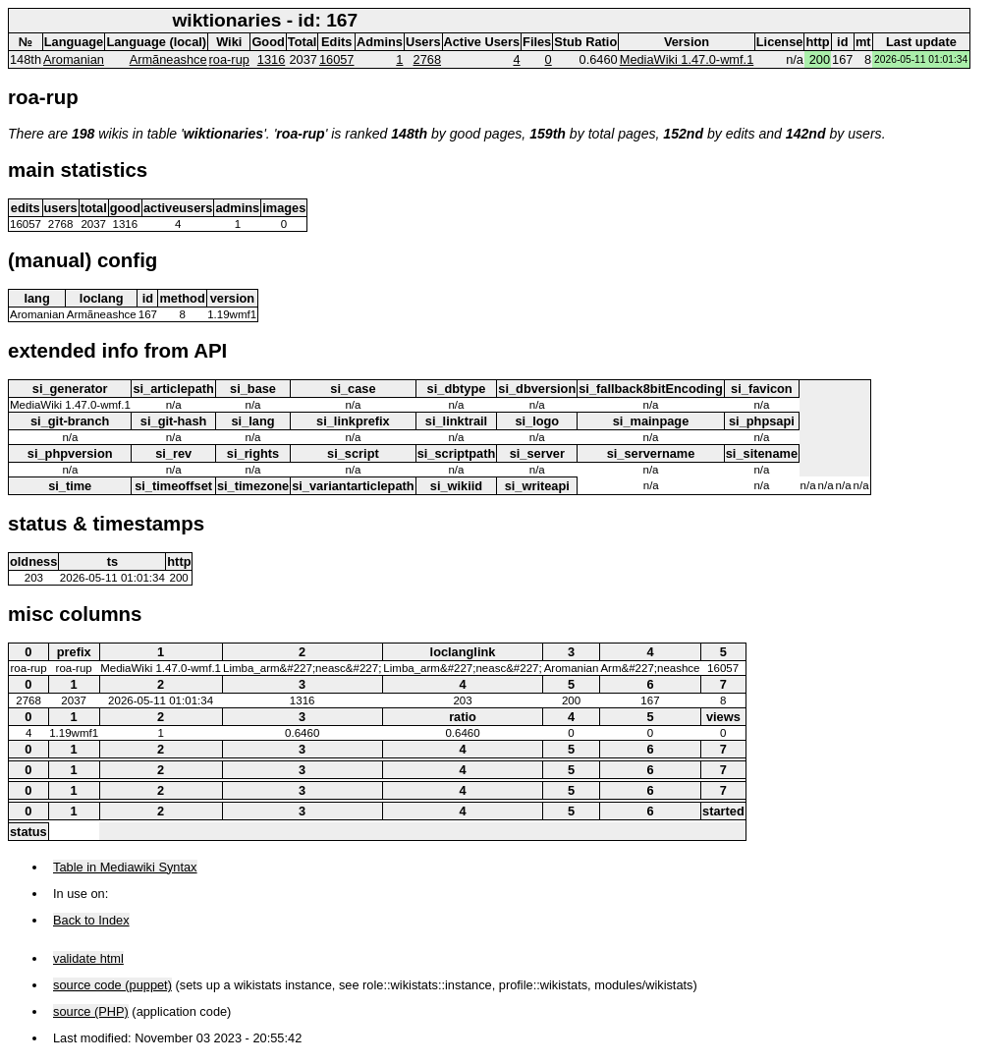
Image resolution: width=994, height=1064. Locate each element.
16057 (337, 59)
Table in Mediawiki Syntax (125, 867)
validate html (88, 958)
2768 (427, 59)
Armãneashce (168, 59)
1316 (271, 59)
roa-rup (229, 59)
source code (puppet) (112, 985)
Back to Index (91, 920)
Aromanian (73, 59)
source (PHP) (91, 1011)
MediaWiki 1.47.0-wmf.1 (687, 59)
